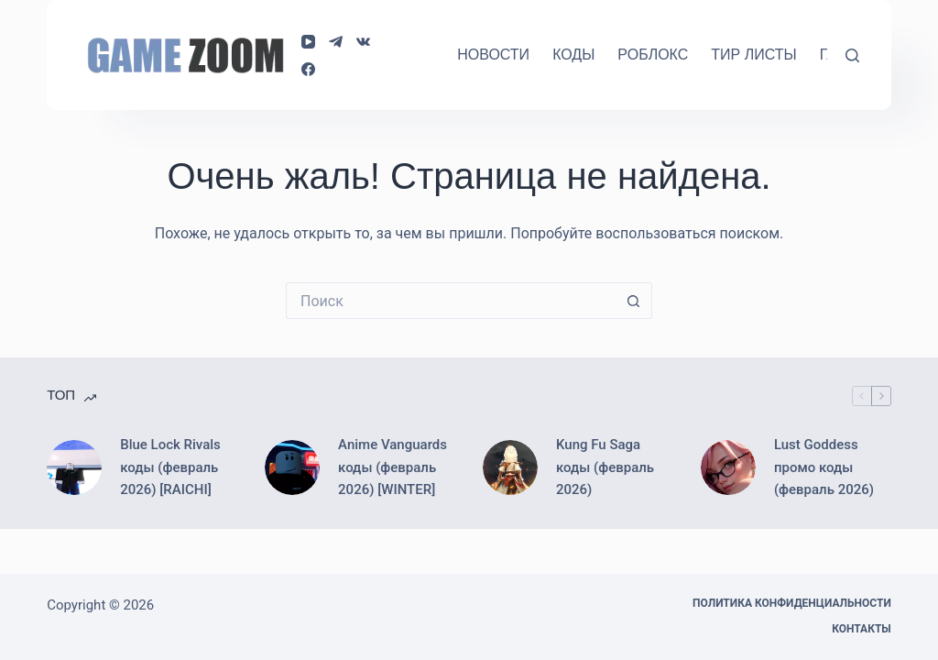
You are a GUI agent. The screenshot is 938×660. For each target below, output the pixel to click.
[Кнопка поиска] (634, 300)
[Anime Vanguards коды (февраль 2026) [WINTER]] (292, 467)
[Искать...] (451, 300)
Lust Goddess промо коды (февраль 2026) (824, 467)
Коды (573, 54)
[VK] (363, 42)
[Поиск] (852, 55)
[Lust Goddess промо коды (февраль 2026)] (728, 467)
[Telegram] (336, 42)
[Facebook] (308, 69)
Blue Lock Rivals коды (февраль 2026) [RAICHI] (170, 467)
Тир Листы (753, 54)
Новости (493, 54)
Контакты (861, 628)
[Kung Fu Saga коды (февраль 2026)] (510, 467)
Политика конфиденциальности (792, 603)
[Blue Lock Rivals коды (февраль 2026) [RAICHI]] (74, 467)
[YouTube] (308, 42)
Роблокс (652, 54)
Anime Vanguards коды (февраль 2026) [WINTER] (392, 467)
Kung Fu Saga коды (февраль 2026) (605, 467)
